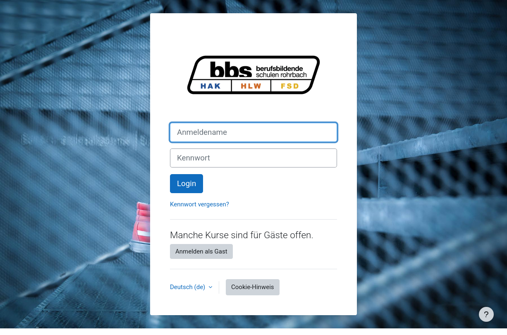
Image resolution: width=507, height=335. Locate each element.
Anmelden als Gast (201, 251)
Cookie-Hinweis (252, 287)
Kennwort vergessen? (199, 204)
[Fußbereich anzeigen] (486, 314)
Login (186, 183)
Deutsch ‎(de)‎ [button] (188, 287)
